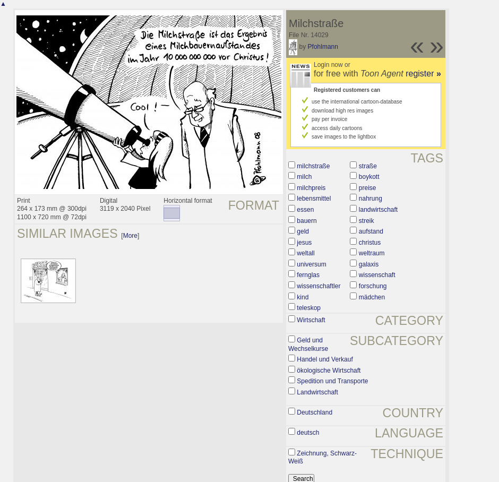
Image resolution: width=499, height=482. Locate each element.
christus (370, 242)
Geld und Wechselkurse (308, 344)
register (423, 73)
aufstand (371, 231)
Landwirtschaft (317, 392)
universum (311, 264)
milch (304, 176)
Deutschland (314, 412)
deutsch (308, 432)
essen (305, 209)
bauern (306, 221)
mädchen (372, 297)
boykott (369, 176)
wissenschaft (377, 275)
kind (302, 297)
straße (368, 166)
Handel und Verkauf (324, 359)
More (130, 235)
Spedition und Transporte (332, 381)
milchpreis (311, 188)
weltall (305, 253)
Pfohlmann (323, 46)
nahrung (370, 198)
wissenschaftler (318, 286)
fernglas (308, 275)
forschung (373, 286)
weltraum (372, 253)
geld (303, 231)
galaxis (368, 264)
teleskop (309, 308)
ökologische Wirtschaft (328, 370)
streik (366, 221)
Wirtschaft (311, 320)
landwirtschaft (378, 209)
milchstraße (313, 166)
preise (367, 188)
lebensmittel (314, 198)
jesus (304, 242)
